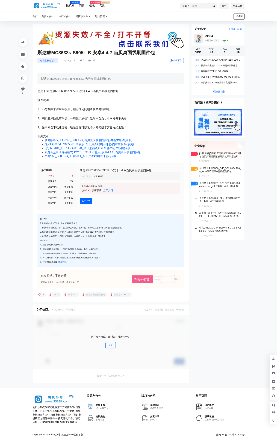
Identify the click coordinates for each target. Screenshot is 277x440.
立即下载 (86, 200)
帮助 (102, 4)
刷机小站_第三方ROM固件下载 (66, 434)
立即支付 (108, 190)
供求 (92, 4)
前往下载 (176, 60)
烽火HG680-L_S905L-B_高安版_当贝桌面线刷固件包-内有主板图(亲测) (89, 144)
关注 (231, 29)
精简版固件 (83, 16)
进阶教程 (101, 16)
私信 (239, 29)
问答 (82, 5)
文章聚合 (200, 146)
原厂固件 (65, 16)
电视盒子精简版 (47, 60)
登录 (224, 5)
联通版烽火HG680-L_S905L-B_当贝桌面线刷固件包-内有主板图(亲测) (88, 140)
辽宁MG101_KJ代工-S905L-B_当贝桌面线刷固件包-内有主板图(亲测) (88, 148)
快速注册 (237, 5)
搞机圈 (70, 4)
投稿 (239, 16)
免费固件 (48, 16)
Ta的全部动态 (217, 91)
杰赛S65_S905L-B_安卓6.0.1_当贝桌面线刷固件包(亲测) (80, 156)
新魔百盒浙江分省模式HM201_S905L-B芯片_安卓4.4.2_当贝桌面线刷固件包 (93, 152)
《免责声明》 (62, 262)
